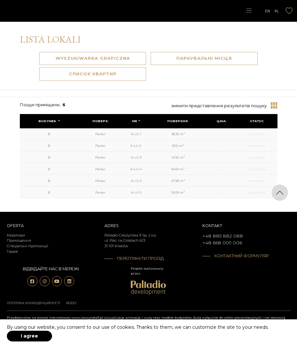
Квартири (16, 235)
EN (267, 11)
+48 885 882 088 (222, 236)
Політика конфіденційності (33, 303)
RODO (71, 303)
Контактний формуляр (241, 255)
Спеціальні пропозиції (27, 246)
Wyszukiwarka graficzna (93, 58)
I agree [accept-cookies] (29, 336)
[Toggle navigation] (249, 11)
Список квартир (93, 73)
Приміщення (19, 240)
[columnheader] (49, 121)
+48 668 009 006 (222, 243)
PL (277, 11)
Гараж (12, 251)
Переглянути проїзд (140, 258)
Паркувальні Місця (204, 58)
